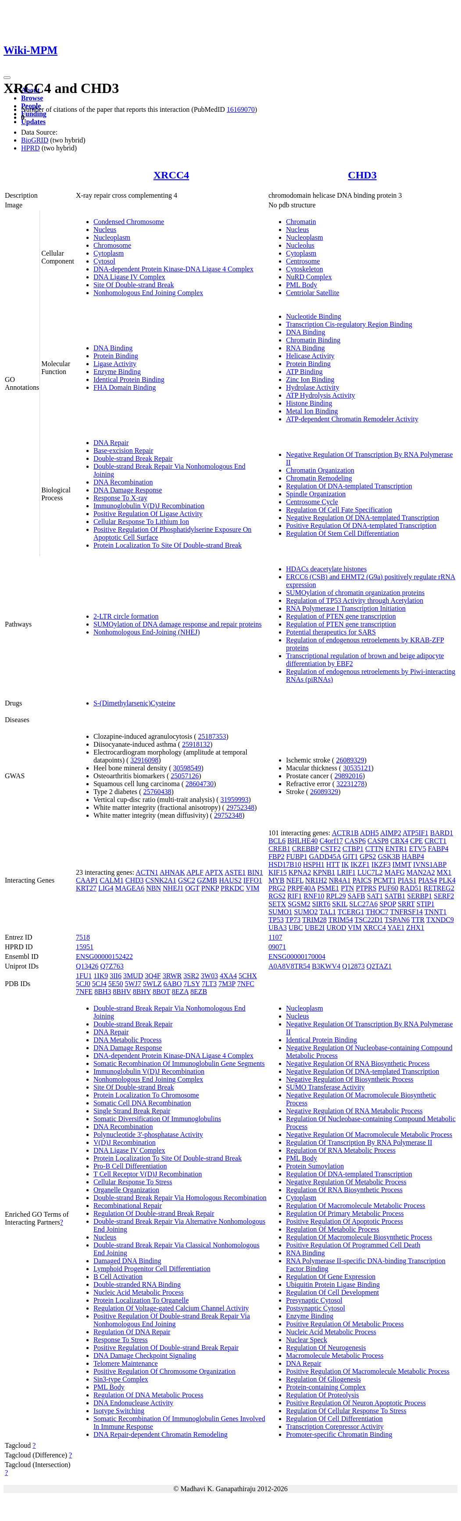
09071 (277, 947)
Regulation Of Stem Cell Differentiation (342, 533)
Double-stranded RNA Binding (137, 1284)
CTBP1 (353, 848)
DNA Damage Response (127, 490)
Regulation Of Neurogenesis (326, 1347)
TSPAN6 (397, 919)
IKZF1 (360, 864)
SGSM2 (299, 904)
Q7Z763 (111, 966)
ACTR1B (345, 833)
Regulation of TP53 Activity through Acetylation (354, 600)
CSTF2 (331, 848)
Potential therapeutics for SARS (331, 632)
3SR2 (191, 976)
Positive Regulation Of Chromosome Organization (164, 1371)
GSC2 (186, 880)
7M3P (227, 983)
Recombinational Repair (127, 1205)
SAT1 (375, 896)
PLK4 (447, 880)
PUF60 (388, 888)
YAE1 (395, 927)
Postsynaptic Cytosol (315, 1308)
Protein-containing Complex (326, 1387)
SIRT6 (321, 904)
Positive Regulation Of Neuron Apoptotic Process (356, 1403)
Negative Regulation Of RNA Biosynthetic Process (358, 1063)
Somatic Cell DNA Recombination (142, 1103)
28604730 (200, 783)
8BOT (161, 991)
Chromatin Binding (313, 340)
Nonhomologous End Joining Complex (148, 292)
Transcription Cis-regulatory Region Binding (349, 324)
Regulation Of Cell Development (332, 1292)
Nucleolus (300, 245)
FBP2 (276, 856)
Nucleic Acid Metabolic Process (138, 1292)
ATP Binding (304, 371)
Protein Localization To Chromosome (146, 1095)
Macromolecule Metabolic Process (334, 1355)
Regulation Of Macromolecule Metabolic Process (355, 1205)
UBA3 (277, 927)
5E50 (115, 983)
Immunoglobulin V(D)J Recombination (148, 505)
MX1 (444, 872)
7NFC (245, 983)
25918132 (196, 744)
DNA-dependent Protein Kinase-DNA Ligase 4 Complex (173, 269)
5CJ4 (99, 983)
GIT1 (350, 856)
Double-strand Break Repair (132, 458)
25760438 (157, 791)
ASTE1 (235, 872)
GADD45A (325, 856)
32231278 (350, 783)
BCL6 (277, 840)
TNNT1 (436, 911)
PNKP (210, 888)
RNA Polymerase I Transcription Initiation (346, 608)
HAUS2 (230, 880)
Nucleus (104, 229)
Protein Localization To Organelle (141, 1300)
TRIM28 (314, 919)
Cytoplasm (108, 253)
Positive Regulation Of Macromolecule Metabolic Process (368, 1371)
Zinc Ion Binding (310, 379)
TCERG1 (351, 911)
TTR (418, 919)
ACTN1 (147, 872)
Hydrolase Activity (312, 387)
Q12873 (353, 966)
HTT (333, 864)
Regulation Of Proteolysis (322, 1395)
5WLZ (152, 983)
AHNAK (172, 872)
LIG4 (106, 888)
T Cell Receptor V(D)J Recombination (147, 1174)
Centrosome (303, 261)
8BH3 (102, 991)
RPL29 (336, 896)
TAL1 (327, 911)
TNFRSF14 (406, 911)
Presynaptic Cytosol (314, 1300)
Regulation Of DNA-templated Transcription (349, 486)
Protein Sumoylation (315, 1166)
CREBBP (305, 848)
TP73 (292, 919)
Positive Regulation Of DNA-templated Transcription (361, 525)
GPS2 (368, 856)
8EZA (180, 991)
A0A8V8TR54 (289, 966)
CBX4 (399, 840)
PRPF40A (301, 888)
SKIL (339, 904)
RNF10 (314, 896)
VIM (252, 888)
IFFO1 (252, 880)
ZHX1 (415, 927)
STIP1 (426, 904)
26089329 (350, 760)
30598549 (187, 768)
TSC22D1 (368, 919)
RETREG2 (438, 888)
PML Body (301, 285)
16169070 (241, 109)
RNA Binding (305, 348)
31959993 (235, 799)
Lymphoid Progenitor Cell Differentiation (152, 1268)
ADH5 (369, 833)
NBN (153, 888)
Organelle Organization (126, 1189)
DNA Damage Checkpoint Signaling (144, 1355)
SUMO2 (306, 911)
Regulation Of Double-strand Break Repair (153, 1213)
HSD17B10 (284, 864)
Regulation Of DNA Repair (132, 1332)
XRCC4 (171, 175)
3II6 (116, 976)
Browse (32, 98)
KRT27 (86, 888)
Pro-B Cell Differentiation (130, 1166)
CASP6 (355, 840)
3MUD (133, 976)
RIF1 (294, 896)
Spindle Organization (316, 494)
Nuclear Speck (306, 1339)
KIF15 (277, 872)
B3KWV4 (326, 966)
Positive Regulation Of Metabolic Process (345, 1324)
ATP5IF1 (416, 833)
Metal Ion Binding (312, 411)
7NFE (84, 991)
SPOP (387, 904)
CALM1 (112, 880)
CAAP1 (87, 880)
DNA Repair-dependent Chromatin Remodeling (160, 1434)
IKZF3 (381, 864)
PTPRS (366, 888)
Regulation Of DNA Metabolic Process (148, 1395)
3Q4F (153, 976)
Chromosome (112, 245)
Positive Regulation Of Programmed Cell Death (353, 1245)
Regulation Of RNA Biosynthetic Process (344, 1189)
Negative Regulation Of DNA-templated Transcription (362, 517)
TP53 (276, 919)
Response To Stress (120, 1339)
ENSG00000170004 (296, 956)
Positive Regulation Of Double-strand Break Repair (166, 1347)
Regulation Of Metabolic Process (332, 1229)
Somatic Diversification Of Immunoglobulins (157, 1118)
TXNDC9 (440, 919)
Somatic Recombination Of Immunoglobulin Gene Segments (179, 1063)
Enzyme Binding (117, 371)
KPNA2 (300, 872)
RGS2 (277, 896)
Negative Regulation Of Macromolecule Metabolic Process (369, 1134)
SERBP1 (419, 896)
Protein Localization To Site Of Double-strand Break (167, 545)
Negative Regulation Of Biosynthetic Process (350, 1079)
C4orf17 (331, 840)
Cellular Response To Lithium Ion (141, 521)
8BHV (122, 991)
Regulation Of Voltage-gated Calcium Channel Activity (171, 1308)
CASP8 (378, 840)
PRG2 (277, 888)
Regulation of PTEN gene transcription (341, 616)
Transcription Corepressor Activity (335, 1426)
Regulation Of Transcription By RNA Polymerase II (359, 1142)
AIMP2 (390, 833)
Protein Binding (115, 356)
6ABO (172, 983)
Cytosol (104, 261)
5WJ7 (133, 983)
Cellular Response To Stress (132, 1182)
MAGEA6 (130, 888)
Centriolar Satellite (312, 292)
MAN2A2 (421, 872)
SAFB (356, 896)
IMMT (401, 864)
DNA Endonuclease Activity (133, 1403)
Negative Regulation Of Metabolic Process (346, 1182)
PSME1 (328, 888)
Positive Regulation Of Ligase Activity (148, 513)
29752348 (240, 807)
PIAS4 (427, 880)
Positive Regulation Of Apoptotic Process (344, 1221)
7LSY (191, 983)
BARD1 (441, 833)
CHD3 (362, 175)
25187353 (212, 736)
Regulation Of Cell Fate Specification (339, 509)
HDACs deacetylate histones (326, 569)
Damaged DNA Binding (127, 1261)
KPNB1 (324, 872)
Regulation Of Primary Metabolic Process (345, 1213)
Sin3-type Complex (120, 1379)
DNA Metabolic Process (127, 1040)
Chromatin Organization (320, 470)
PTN (347, 888)
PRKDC (232, 888)
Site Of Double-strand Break (133, 285)
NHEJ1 (173, 888)
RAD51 (411, 888)
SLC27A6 (363, 904)
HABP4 (413, 856)
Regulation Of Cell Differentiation (334, 1418)
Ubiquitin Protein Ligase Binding (333, 1284)
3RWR (172, 976)
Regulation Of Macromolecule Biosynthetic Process (359, 1237)
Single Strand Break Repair (132, 1111)
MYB (276, 880)
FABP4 (438, 848)
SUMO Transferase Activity (325, 1087)
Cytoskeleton (304, 269)
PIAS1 (407, 880)
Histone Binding (309, 403)
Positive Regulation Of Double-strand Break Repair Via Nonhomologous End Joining (171, 1320)
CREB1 (279, 848)
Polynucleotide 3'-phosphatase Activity (148, 1134)
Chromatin (301, 221)
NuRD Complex (309, 277)
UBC (296, 927)
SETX (277, 904)
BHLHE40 (302, 840)
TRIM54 (340, 919)
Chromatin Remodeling (319, 478)
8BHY (142, 991)
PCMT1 (384, 880)
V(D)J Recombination (124, 1142)
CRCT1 (436, 840)
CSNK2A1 (161, 880)
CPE (416, 840)
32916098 (144, 760)
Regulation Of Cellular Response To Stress (346, 1410)
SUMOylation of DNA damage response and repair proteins (177, 624)
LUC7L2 (370, 872)
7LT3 (209, 983)
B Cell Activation (118, 1276)
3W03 (209, 976)
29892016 (349, 776)
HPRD (30, 148)
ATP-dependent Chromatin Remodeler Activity (352, 419)
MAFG (394, 872)
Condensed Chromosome (128, 221)
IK (345, 864)
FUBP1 (296, 856)
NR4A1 (340, 880)
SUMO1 (280, 911)
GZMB (207, 880)
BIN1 (255, 872)
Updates (33, 121)
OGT (192, 888)
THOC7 (377, 911)
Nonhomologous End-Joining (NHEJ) (146, 632)
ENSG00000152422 (104, 956)
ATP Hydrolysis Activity (320, 395)
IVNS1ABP (430, 864)
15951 (84, 947)
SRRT (406, 904)
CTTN (374, 848)
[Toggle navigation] (7, 77)
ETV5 (417, 848)
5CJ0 (83, 983)
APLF (195, 872)
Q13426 (87, 966)
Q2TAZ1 (379, 966)
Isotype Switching (118, 1410)
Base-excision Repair (123, 450)
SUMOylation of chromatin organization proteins (355, 592)
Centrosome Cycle (312, 502)
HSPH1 (314, 864)
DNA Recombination (123, 482)
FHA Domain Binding (124, 387)
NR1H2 (316, 880)
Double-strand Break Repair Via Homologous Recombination (180, 1197)
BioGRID (34, 140)
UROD (336, 927)
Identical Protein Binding (128, 379)
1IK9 (100, 976)
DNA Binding (112, 348)
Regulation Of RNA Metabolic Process (341, 1150)
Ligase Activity (114, 363)
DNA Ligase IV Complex (129, 277)
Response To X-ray (120, 498)
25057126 (185, 776)
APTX (214, 872)
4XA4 (228, 976)
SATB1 (395, 896)
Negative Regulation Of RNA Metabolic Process (354, 1111)
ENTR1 (396, 848)
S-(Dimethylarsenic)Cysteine (134, 703)
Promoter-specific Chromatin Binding (339, 1434)
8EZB (198, 991)
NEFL (294, 880)
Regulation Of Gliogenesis (323, 1379)
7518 (83, 937)
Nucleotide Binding (313, 316)
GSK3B (389, 856)
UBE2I (315, 927)
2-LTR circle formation (126, 616)
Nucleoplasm (111, 237)
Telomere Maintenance (125, 1363)
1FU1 (84, 976)
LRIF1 (346, 872)
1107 (275, 937)
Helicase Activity (310, 356)
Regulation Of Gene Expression (330, 1276)
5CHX (248, 976)
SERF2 (444, 896)
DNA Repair (111, 442)
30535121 (357, 768)
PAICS (362, 880)
